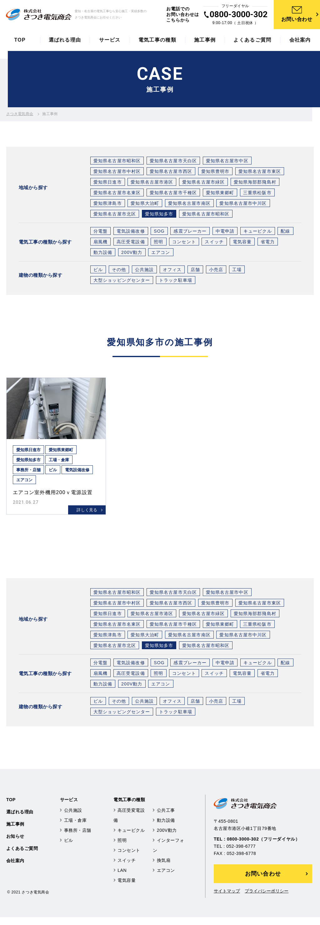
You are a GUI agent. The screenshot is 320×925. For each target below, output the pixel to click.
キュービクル (257, 232)
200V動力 (131, 253)
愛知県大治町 (145, 204)
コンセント (184, 242)
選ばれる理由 (19, 819)
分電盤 (100, 232)
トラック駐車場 (175, 281)
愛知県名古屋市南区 (189, 204)
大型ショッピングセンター (121, 281)
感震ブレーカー (190, 232)
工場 (237, 270)
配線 (285, 232)
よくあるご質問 (22, 856)
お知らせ (15, 844)
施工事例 (15, 831)
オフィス (172, 270)
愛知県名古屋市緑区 (203, 183)
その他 (119, 270)
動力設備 (102, 253)
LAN (122, 878)
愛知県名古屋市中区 (227, 161)
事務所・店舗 (77, 838)
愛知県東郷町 (220, 193)
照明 (158, 242)
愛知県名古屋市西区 (171, 172)
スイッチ (214, 242)
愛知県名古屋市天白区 (173, 161)
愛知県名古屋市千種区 (173, 193)
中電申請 (225, 232)
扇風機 (100, 242)
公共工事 (166, 818)
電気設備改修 (131, 232)
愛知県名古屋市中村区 (117, 172)
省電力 (268, 242)
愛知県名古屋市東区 (259, 172)
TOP (11, 807)
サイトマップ (225, 899)
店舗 (195, 270)
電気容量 (242, 242)
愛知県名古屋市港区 (152, 183)
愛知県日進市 (107, 183)
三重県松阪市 (257, 193)
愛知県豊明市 (215, 172)
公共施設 (144, 270)
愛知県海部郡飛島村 (255, 183)
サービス (69, 807)
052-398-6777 (241, 854)
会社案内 (15, 868)
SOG (159, 232)
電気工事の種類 (129, 807)
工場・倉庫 (75, 828)
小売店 (216, 270)
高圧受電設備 (131, 242)
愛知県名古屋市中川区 (243, 204)
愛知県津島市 (107, 204)
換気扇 (164, 868)
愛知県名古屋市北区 (114, 215)
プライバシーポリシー (263, 899)
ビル (98, 270)
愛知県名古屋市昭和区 (117, 161)
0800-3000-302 (240, 15)
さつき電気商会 (19, 115)
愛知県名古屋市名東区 (117, 193)
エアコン (160, 253)
